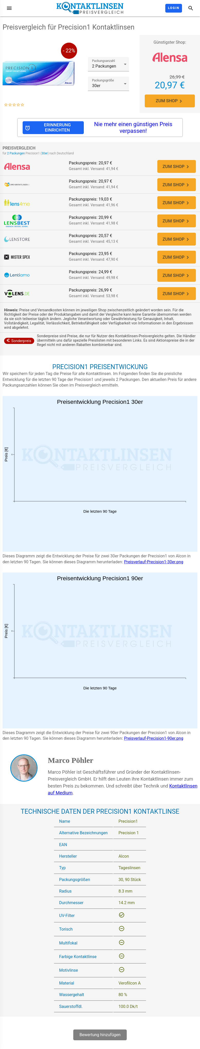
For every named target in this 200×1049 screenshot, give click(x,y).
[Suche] (191, 8)
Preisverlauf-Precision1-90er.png (154, 743)
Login (173, 8)
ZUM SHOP (170, 101)
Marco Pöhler (70, 765)
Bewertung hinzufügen (100, 1039)
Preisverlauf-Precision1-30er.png (154, 566)
